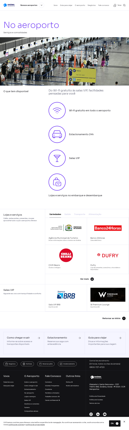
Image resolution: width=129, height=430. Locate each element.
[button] (124, 5)
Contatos (48, 382)
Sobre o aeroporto (30, 382)
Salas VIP (27, 400)
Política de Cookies (96, 400)
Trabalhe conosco (52, 396)
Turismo (27, 407)
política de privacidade (35, 425)
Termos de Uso (94, 403)
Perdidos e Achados (52, 393)
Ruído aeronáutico (72, 386)
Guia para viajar (8, 386)
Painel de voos (8, 382)
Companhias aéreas (31, 411)
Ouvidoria (48, 389)
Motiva (69, 382)
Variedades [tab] (55, 214)
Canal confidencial (52, 400)
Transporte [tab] (79, 214)
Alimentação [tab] (95, 214)
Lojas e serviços (30, 396)
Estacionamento (30, 389)
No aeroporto (29, 393)
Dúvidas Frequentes (52, 386)
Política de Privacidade (97, 396)
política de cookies (16, 425)
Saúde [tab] (67, 214)
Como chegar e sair (31, 386)
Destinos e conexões (31, 404)
